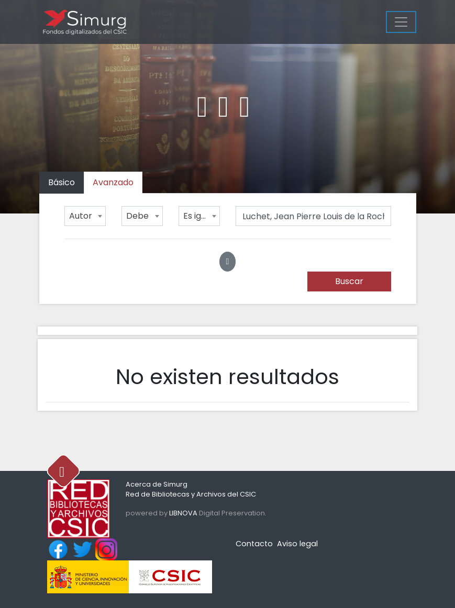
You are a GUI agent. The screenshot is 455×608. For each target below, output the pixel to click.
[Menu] (401, 22)
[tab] (113, 183)
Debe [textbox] (137, 216)
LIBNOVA (183, 513)
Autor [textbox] (80, 216)
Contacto (254, 543)
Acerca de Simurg (156, 484)
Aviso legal (297, 543)
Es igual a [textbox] (201, 216)
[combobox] (85, 216)
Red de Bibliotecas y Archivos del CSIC (191, 494)
